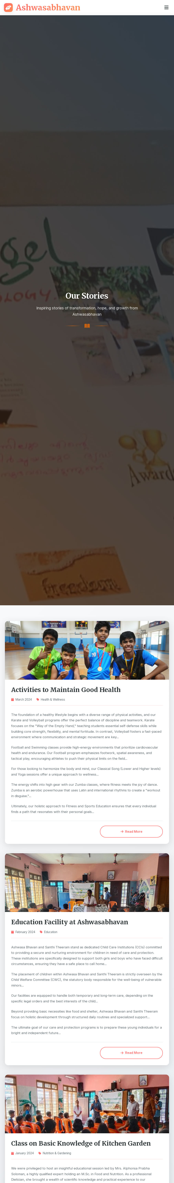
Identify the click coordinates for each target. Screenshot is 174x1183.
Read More (132, 832)
